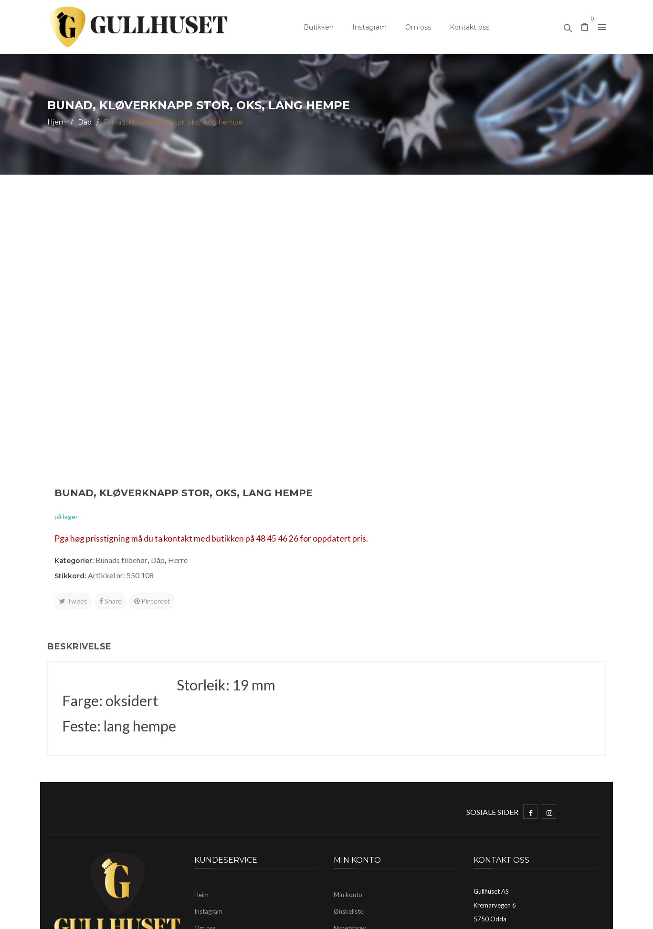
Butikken (319, 27)
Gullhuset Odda (125, 917)
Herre (458, 276)
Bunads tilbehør (402, 276)
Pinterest (433, 317)
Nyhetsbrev (350, 774)
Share (391, 317)
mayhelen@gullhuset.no (532, 796)
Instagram (369, 27)
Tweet (354, 317)
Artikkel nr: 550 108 (401, 291)
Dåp (85, 122)
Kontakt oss (469, 27)
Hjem (56, 122)
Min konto (348, 740)
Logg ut (344, 790)
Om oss (418, 27)
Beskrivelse (79, 492)
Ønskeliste (348, 757)
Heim (201, 740)
